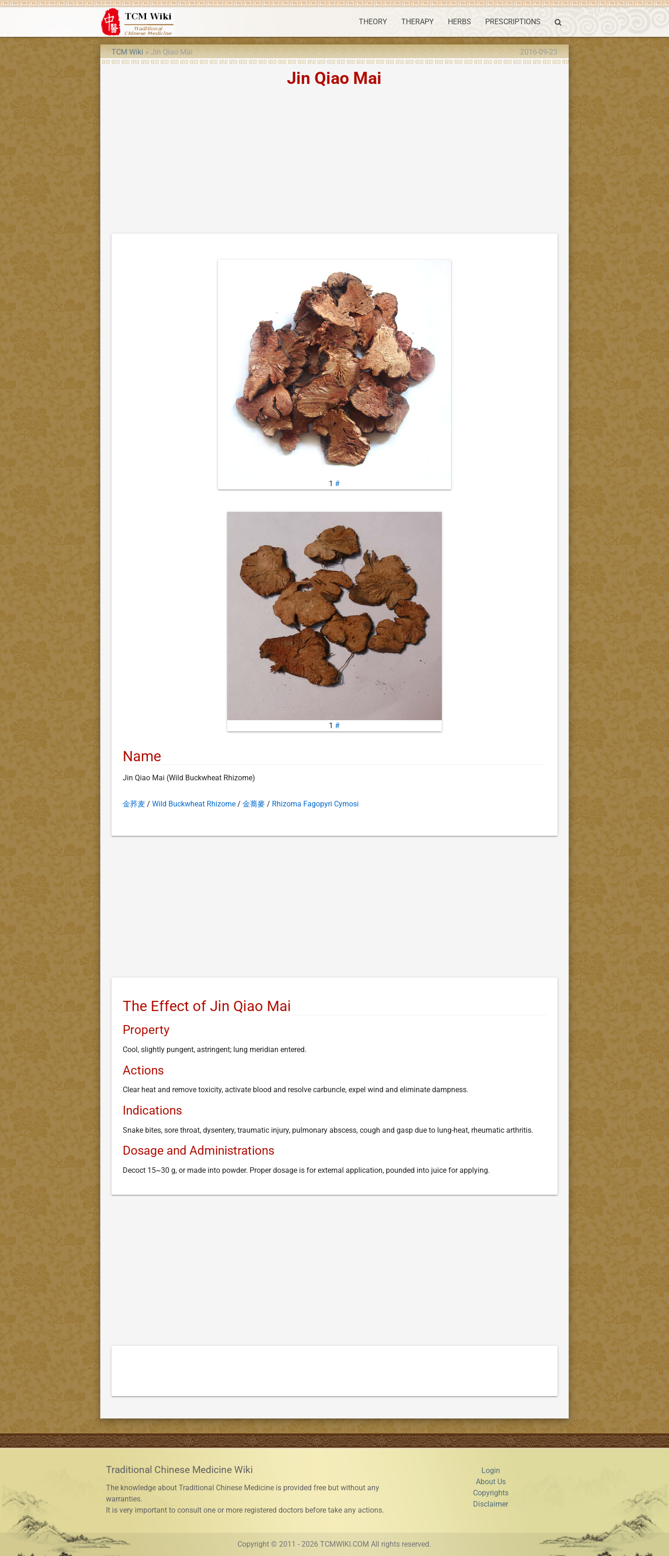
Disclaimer (490, 1504)
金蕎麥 (254, 803)
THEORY (373, 21)
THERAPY (417, 21)
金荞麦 (134, 803)
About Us (491, 1481)
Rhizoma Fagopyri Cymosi (315, 803)
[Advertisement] (335, 163)
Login (490, 1470)
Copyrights (491, 1492)
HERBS (459, 21)
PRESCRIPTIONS (513, 21)
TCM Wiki (127, 52)
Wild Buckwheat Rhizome (194, 803)
